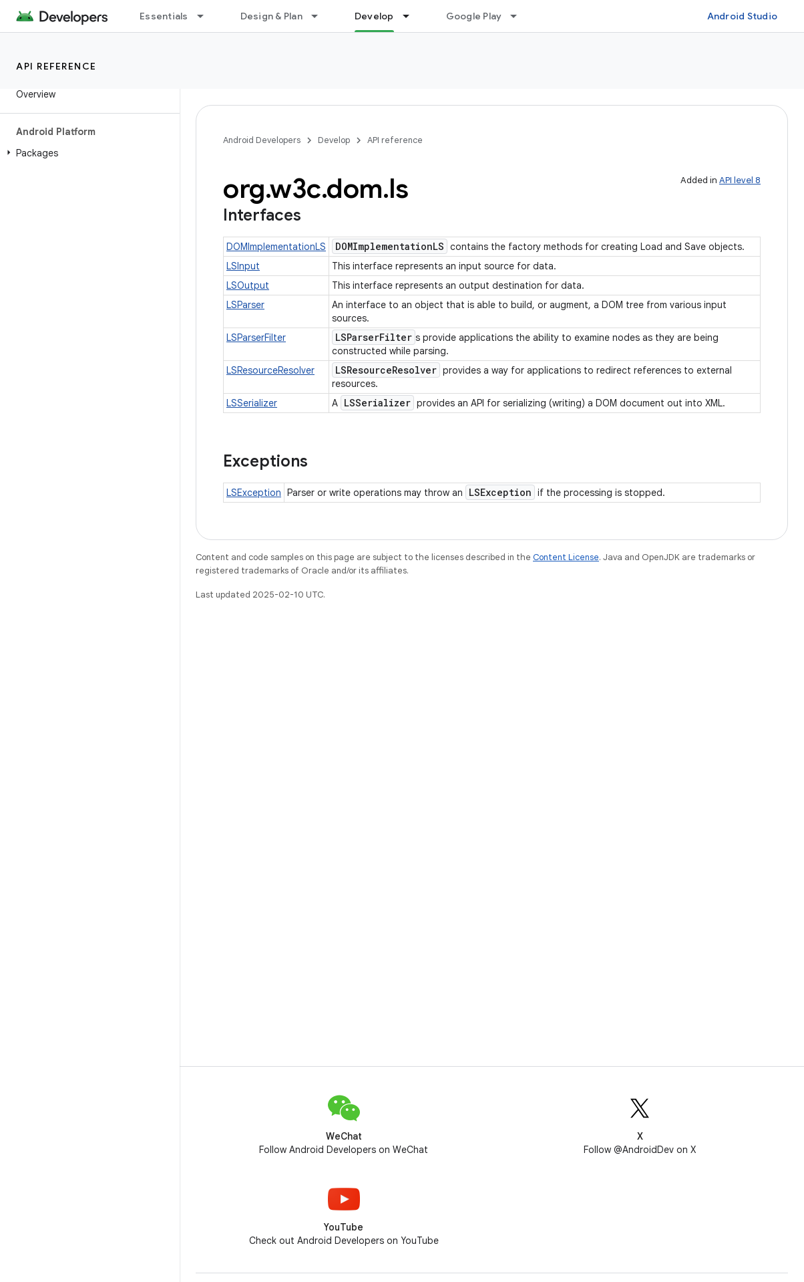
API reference (56, 66)
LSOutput (247, 285)
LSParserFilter (256, 338)
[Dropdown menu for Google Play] (519, 16)
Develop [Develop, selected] (374, 16)
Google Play (474, 16)
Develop (334, 140)
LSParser (245, 305)
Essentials (164, 16)
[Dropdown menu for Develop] (412, 16)
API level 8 (740, 180)
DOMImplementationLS (276, 247)
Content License (566, 557)
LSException (253, 493)
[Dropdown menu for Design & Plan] (321, 16)
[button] (87, 153)
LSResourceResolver (270, 370)
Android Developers (261, 140)
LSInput (243, 266)
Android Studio (742, 16)
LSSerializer (251, 403)
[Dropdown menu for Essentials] (206, 16)
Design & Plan (271, 16)
